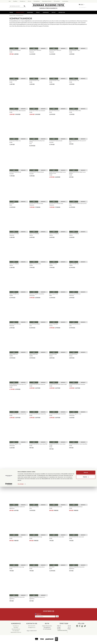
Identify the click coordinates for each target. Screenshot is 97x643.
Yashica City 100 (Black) (14, 263)
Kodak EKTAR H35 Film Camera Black (56, 536)
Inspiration (62, 12)
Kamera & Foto (20, 12)
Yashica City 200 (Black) (54, 233)
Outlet (54, 12)
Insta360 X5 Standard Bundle (15, 172)
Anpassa (86, 633)
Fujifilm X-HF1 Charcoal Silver (35, 263)
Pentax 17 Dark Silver (53, 324)
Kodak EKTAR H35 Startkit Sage (35, 536)
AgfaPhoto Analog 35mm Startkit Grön (17, 506)
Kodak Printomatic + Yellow (74, 50)
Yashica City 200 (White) (34, 233)
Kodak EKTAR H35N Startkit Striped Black (57, 413)
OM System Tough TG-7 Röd (15, 444)
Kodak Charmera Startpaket (15, 50)
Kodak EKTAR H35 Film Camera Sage (16, 567)
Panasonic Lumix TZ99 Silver (15, 324)
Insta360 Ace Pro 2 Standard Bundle (36, 172)
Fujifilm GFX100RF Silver (74, 263)
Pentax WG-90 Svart (73, 354)
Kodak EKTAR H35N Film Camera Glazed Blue (78, 444)
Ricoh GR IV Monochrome (54, 110)
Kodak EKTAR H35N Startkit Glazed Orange (58, 384)
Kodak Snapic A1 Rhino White (75, 110)
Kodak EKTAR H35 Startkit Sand (55, 506)
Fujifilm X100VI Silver (33, 354)
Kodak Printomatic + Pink (74, 80)
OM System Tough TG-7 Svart (75, 413)
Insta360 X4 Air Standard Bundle (55, 140)
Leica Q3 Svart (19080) (34, 506)
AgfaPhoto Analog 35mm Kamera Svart (37, 597)
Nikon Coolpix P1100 (53, 293)
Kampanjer (46, 12)
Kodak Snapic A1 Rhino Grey (15, 140)
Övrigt (38, 12)
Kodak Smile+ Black (13, 80)
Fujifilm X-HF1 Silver (53, 263)
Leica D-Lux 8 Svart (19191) (74, 324)
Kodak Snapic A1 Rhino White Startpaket (17, 110)
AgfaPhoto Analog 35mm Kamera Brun (76, 567)
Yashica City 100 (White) (74, 233)
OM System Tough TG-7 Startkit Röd (36, 293)
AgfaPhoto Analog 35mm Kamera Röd (16, 597)
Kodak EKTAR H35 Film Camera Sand (76, 536)
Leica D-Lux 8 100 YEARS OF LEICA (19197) (77, 203)
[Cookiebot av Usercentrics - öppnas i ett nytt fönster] (9, 640)
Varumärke (30, 12)
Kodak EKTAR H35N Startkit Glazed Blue (77, 384)
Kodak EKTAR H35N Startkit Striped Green (17, 413)
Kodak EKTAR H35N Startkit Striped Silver (37, 413)
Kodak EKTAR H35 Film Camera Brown (37, 567)
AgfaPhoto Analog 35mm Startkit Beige (77, 475)
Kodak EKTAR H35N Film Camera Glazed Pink (38, 444)
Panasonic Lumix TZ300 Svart (55, 50)
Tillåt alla (86, 628)
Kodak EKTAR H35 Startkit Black (15, 536)
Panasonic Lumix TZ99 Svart (74, 293)
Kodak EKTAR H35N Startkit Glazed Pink (37, 384)
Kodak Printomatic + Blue (34, 80)
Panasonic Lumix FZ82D (14, 233)
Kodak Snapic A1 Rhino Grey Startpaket (37, 110)
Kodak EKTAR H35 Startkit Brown (75, 506)
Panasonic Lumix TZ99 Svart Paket (36, 203)
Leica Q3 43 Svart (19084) (34, 324)
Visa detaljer (21, 640)
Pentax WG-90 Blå (53, 354)
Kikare (11, 12)
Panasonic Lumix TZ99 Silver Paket (56, 203)
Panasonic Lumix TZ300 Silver (35, 50)
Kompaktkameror (19, 15)
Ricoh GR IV (11, 203)
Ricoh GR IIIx (51, 567)
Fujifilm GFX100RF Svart (14, 293)
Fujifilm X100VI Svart (13, 354)
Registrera (38, 614)
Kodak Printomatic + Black (54, 80)
